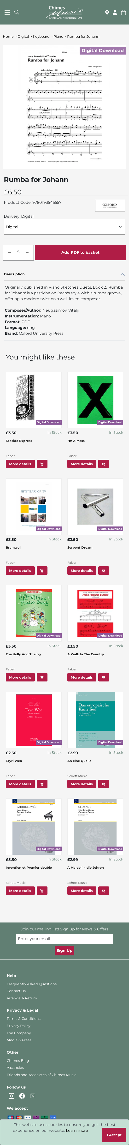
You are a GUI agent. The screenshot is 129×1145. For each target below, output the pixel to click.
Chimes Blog (18, 1060)
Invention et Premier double (29, 867)
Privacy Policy (18, 1026)
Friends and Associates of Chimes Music (41, 1075)
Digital (23, 36)
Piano (58, 36)
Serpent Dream (79, 547)
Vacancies (15, 1067)
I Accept (114, 1135)
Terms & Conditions (24, 1018)
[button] (123, 12)
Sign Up (64, 950)
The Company (19, 1033)
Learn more (77, 1130)
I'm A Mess (76, 441)
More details (20, 464)
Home (8, 36)
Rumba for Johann (83, 36)
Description (14, 274)
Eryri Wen (14, 761)
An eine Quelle (79, 761)
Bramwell (13, 547)
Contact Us (16, 991)
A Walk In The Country (85, 654)
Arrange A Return (22, 998)
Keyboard (41, 36)
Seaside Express (19, 441)
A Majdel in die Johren (85, 867)
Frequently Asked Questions (32, 984)
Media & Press (19, 1040)
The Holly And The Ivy (23, 654)
